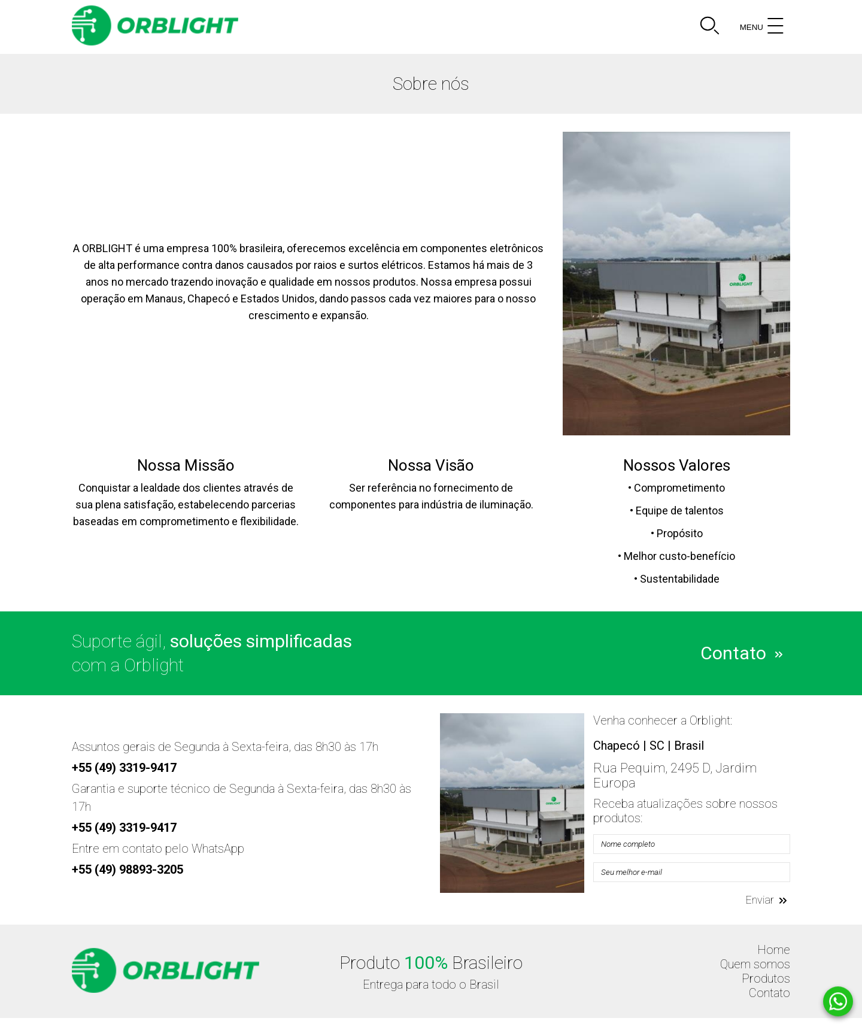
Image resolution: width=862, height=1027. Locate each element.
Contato (741, 652)
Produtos (766, 978)
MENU (763, 27)
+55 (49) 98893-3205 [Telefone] (127, 869)
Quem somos (755, 964)
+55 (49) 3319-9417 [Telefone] (124, 768)
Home (773, 950)
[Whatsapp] (838, 1002)
